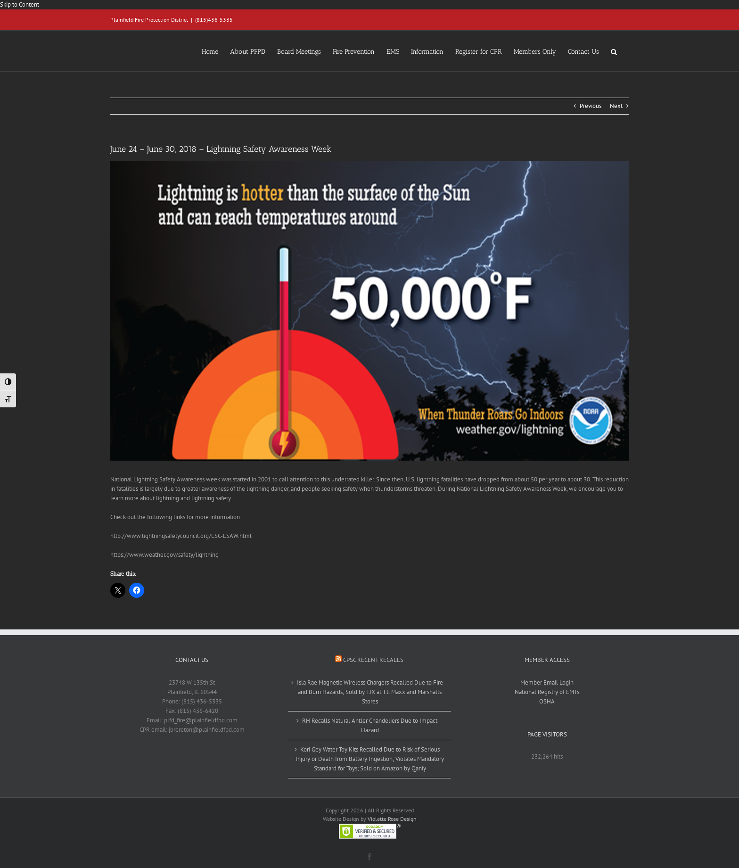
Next (616, 106)
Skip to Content (19, 4)
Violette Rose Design (392, 818)
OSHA (547, 701)
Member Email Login (547, 682)
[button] (614, 51)
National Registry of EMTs (547, 692)
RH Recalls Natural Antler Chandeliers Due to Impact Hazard (369, 725)
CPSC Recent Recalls (373, 660)
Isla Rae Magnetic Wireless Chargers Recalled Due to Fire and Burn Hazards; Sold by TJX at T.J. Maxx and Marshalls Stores (370, 691)
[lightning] (369, 311)
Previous (590, 106)
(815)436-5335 (214, 19)
